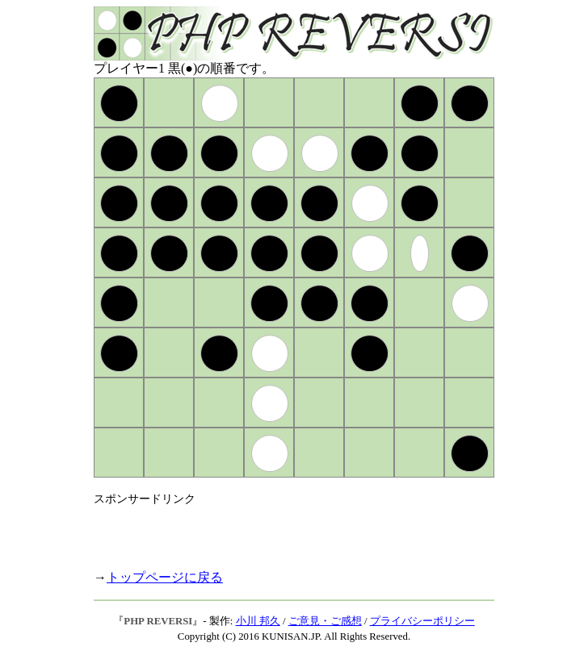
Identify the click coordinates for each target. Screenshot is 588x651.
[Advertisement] (283, 531)
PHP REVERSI (158, 621)
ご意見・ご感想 (325, 621)
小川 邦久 (258, 621)
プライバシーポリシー (422, 621)
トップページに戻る (165, 577)
